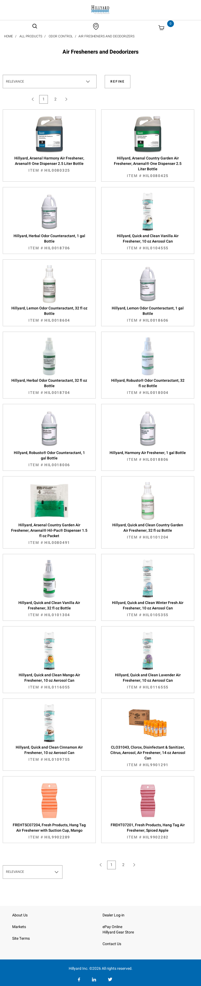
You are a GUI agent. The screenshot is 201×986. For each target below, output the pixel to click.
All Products (30, 36)
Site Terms (21, 938)
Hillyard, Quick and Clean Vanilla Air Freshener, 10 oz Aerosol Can (148, 242)
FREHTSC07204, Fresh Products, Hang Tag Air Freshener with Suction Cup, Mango (49, 831)
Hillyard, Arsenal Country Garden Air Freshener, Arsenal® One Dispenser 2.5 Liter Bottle (148, 167)
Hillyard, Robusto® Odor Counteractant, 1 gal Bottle (49, 459)
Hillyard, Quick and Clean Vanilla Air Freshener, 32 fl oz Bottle (49, 609)
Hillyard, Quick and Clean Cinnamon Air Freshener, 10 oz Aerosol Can (49, 753)
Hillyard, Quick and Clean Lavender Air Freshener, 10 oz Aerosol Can (148, 681)
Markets (19, 927)
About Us (20, 915)
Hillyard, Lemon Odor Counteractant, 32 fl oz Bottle (49, 314)
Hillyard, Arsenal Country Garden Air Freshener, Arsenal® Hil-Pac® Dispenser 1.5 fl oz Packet (49, 534)
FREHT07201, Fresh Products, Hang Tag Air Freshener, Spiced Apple (148, 831)
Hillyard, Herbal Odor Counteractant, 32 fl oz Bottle (49, 387)
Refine (117, 81)
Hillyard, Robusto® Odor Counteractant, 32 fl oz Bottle (148, 387)
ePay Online (112, 927)
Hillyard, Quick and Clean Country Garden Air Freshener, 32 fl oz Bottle (148, 531)
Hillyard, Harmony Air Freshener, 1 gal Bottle (148, 456)
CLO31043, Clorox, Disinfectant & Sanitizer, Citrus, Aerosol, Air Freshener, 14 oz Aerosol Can (148, 756)
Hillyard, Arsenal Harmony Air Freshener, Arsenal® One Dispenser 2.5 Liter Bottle (49, 164)
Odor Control (61, 36)
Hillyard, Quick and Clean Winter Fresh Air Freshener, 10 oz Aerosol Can (148, 609)
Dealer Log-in (113, 915)
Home (8, 36)
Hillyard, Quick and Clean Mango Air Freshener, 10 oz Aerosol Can (49, 681)
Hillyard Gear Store (118, 932)
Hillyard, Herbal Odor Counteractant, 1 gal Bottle (49, 242)
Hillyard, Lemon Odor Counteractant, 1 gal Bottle (148, 314)
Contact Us (112, 944)
